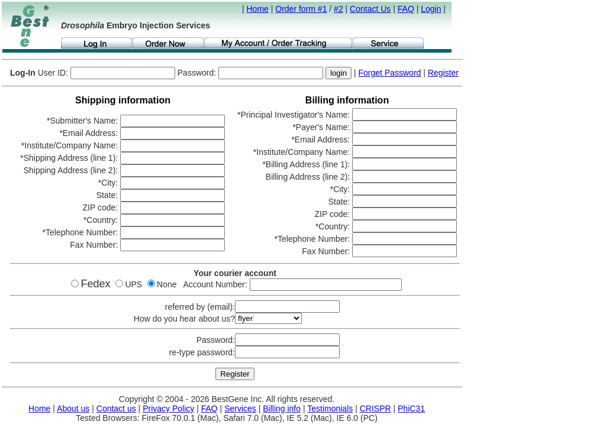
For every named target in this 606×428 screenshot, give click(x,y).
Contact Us (370, 9)
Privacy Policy (168, 408)
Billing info (282, 408)
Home (258, 9)
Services (240, 408)
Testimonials (330, 408)
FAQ (406, 9)
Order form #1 (301, 9)
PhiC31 (411, 408)
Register (443, 72)
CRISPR (375, 408)
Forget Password (390, 72)
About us (73, 408)
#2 (338, 9)
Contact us (116, 408)
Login (431, 9)
